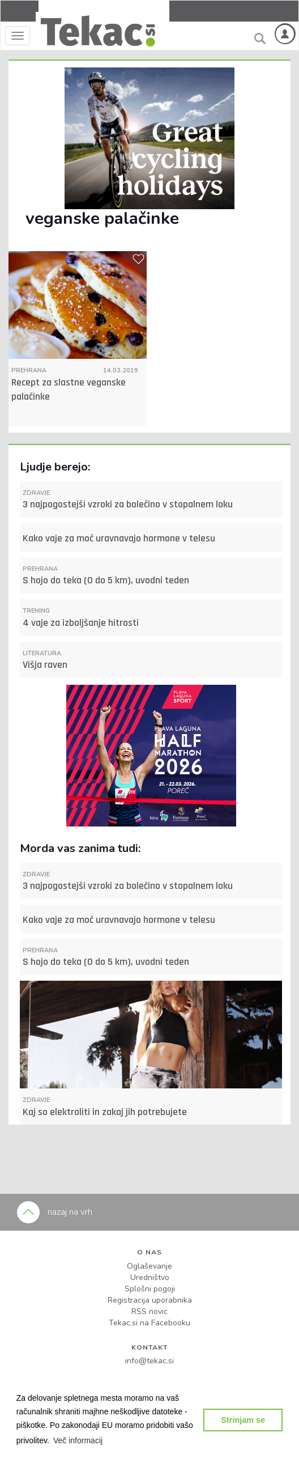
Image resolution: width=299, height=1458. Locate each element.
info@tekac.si (149, 1360)
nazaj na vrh (54, 1212)
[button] (78, 1440)
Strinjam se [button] (243, 1420)
